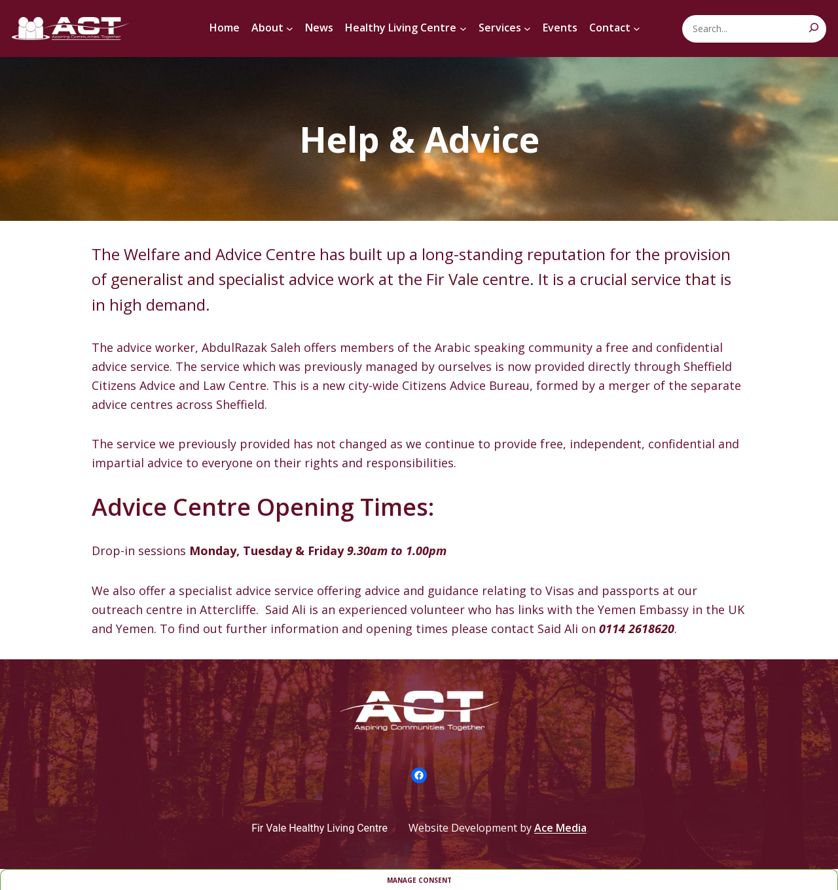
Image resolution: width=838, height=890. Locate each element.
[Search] (814, 27)
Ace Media (560, 828)
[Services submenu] (527, 28)
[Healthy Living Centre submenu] (463, 28)
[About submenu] (289, 28)
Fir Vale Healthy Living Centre (319, 828)
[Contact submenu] (636, 28)
